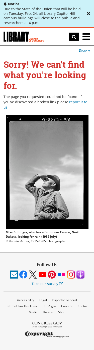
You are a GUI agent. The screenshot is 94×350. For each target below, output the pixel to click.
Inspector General (64, 300)
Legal (43, 300)
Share (84, 51)
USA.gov (50, 306)
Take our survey (47, 283)
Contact (83, 306)
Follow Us (47, 264)
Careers (66, 306)
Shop (61, 312)
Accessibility (25, 300)
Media (33, 312)
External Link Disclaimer (22, 306)
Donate (48, 312)
